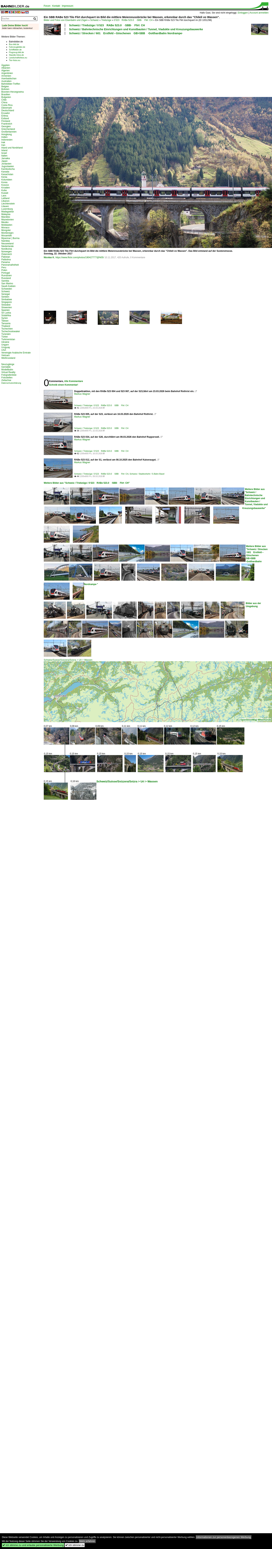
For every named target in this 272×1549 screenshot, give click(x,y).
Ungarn (5, 344)
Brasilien (5, 94)
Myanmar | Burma (10, 238)
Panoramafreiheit (10, 265)
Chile (3, 99)
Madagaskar (7, 211)
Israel (4, 153)
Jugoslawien (7, 166)
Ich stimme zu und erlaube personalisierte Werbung (33, 1545)
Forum (47, 6)
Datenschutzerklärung (11, 383)
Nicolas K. (49, 257)
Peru (3, 267)
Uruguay (5, 347)
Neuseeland (7, 243)
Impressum (67, 6)
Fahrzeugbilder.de (17, 47)
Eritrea (4, 115)
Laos (3, 195)
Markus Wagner (82, 394)
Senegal (5, 294)
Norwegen (6, 251)
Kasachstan (7, 174)
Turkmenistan (8, 339)
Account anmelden (259, 12)
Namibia (5, 241)
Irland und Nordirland (12, 147)
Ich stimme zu (74, 1545)
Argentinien (7, 73)
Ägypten (5, 65)
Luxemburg (7, 209)
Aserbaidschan (8, 78)
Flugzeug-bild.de (16, 52)
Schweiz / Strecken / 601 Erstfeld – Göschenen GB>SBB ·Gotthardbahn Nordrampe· (126, 33)
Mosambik (6, 235)
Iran (3, 145)
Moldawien (6, 225)
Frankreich (6, 123)
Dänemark (6, 107)
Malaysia (5, 214)
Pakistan (5, 257)
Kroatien (5, 187)
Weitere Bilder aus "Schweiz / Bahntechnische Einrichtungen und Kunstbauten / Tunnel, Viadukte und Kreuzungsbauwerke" (255, 499)
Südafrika (6, 315)
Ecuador (5, 113)
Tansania (5, 323)
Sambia (5, 280)
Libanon (5, 201)
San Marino (7, 283)
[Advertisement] (75, 65)
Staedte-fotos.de (16, 55)
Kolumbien (6, 179)
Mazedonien (7, 219)
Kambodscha (8, 169)
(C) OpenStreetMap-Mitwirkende (253, 720)
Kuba (4, 190)
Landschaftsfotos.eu (18, 57)
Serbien (5, 296)
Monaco (5, 227)
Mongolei (6, 230)
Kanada (5, 171)
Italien (4, 155)
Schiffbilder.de (15, 49)
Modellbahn (7, 369)
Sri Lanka (6, 312)
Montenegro (7, 233)
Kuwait (4, 193)
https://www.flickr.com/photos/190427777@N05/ (79, 257)
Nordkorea (6, 249)
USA (3, 350)
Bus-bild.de (14, 44)
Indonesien (7, 139)
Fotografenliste (8, 375)
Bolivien (5, 89)
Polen (4, 270)
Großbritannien (9, 131)
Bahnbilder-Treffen (10, 84)
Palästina (6, 259)
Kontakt (56, 6)
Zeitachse (6, 380)
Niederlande (7, 246)
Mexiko (5, 222)
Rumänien (6, 275)
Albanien (5, 68)
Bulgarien (6, 97)
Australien (6, 81)
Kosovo (5, 185)
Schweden (6, 288)
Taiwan (4, 320)
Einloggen (243, 12)
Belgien (5, 86)
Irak (3, 142)
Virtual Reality (8, 372)
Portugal (5, 273)
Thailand (5, 326)
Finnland (5, 121)
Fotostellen (7, 377)
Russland (6, 278)
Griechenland (8, 129)
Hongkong (6, 134)
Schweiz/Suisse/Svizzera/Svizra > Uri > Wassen (68, 660)
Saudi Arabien (8, 286)
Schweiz (94, 20)
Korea (4, 182)
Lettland (5, 198)
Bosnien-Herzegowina (12, 92)
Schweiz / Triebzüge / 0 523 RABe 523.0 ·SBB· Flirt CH (107, 25)
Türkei (4, 336)
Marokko (5, 217)
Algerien (5, 70)
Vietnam (5, 355)
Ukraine (5, 342)
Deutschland (7, 110)
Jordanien (6, 163)
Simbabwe (6, 299)
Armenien (6, 76)
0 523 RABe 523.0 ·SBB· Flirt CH (133, 20)
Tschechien (7, 328)
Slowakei (5, 304)
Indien (4, 137)
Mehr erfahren (87, 1541)
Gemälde (6, 367)
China (4, 102)
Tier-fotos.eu (14, 60)
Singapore (6, 302)
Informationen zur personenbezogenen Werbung (223, 1537)
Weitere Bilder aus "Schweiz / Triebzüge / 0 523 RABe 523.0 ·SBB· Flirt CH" (87, 483)
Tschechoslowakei (10, 331)
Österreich (6, 254)
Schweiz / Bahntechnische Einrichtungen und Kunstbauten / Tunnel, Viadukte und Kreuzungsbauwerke (136, 29)
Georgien (6, 126)
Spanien (5, 310)
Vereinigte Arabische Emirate (16, 352)
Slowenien (6, 307)
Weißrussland (8, 358)
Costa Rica (7, 105)
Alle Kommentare (73, 381)
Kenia (4, 177)
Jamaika (5, 158)
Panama (5, 262)
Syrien (4, 318)
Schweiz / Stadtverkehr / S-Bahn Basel (147, 474)
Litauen (5, 206)
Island (4, 150)
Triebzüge (106, 20)
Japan (4, 161)
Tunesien (6, 334)
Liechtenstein (8, 203)
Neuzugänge (7, 364)
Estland (5, 118)
